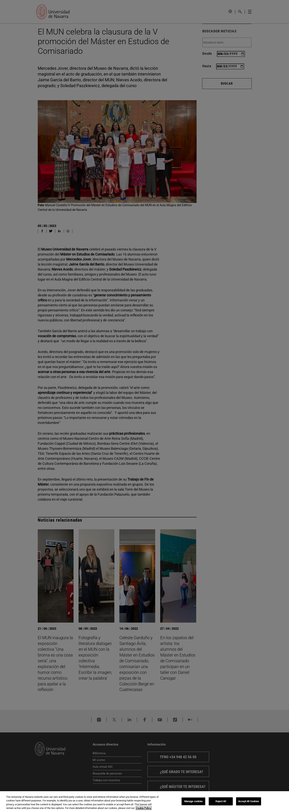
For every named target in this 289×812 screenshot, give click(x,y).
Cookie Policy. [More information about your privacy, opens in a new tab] (143, 808)
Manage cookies (193, 801)
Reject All (220, 801)
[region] (144, 801)
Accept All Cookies (248, 801)
